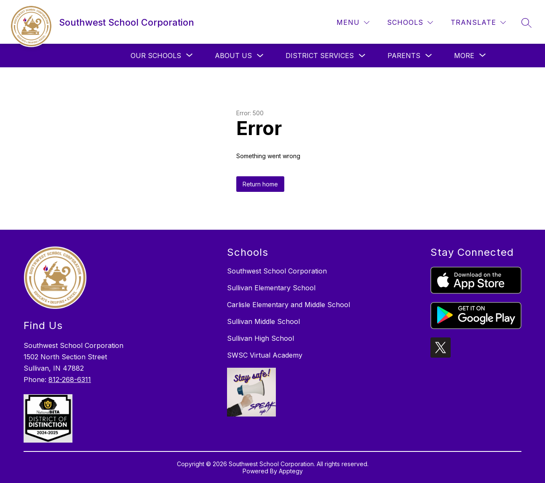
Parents (403, 55)
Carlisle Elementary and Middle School (288, 304)
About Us (233, 55)
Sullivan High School (260, 338)
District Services (320, 55)
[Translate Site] (478, 22)
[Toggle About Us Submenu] (260, 55)
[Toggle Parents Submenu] (429, 55)
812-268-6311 (69, 379)
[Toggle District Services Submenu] (362, 55)
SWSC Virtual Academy (264, 355)
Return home (260, 184)
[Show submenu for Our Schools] (156, 55)
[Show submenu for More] (464, 55)
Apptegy (291, 471)
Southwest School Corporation (277, 271)
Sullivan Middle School (263, 321)
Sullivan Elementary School (271, 288)
